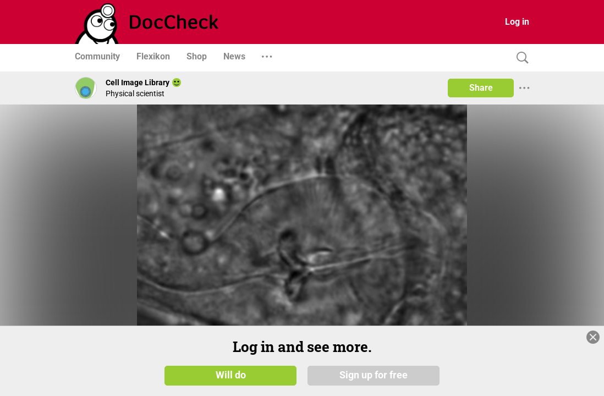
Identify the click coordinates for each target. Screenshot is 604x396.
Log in (517, 21)
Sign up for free (373, 375)
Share (481, 87)
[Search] (519, 58)
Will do (231, 375)
